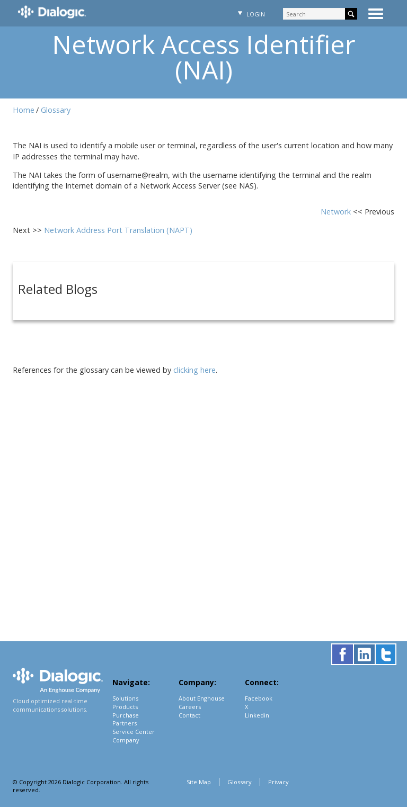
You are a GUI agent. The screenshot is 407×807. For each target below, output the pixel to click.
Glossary (55, 110)
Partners (124, 723)
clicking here (194, 370)
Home (23, 110)
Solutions (125, 698)
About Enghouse (202, 698)
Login (250, 14)
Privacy (278, 782)
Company (125, 740)
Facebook (258, 698)
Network (337, 212)
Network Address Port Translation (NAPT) (118, 230)
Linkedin (257, 715)
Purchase (125, 715)
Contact (189, 715)
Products (125, 707)
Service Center (133, 732)
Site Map (199, 782)
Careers (190, 707)
